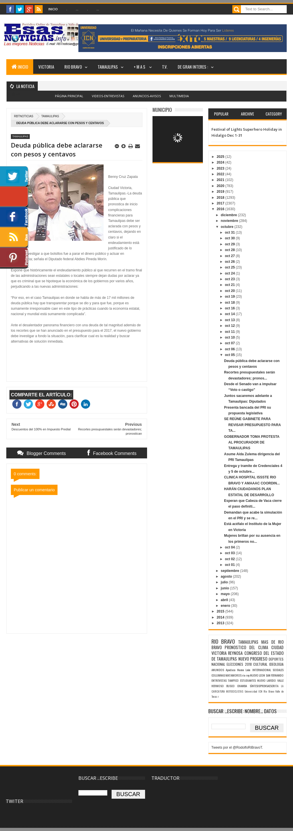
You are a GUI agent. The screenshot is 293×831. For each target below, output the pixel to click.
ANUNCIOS (217, 669)
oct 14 (230, 314)
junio (225, 588)
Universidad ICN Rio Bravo (259, 691)
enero (226, 606)
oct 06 (230, 349)
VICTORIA (46, 66)
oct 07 (230, 343)
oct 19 (230, 297)
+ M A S (140, 66)
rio (243, 675)
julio (225, 582)
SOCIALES (278, 669)
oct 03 (230, 553)
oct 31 (230, 232)
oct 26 (230, 262)
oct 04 (230, 547)
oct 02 (230, 559)
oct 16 (230, 308)
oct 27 (230, 256)
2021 (221, 180)
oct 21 (230, 285)
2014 (221, 617)
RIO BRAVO (73, 66)
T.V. (164, 66)
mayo (226, 594)
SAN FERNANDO (275, 675)
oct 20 (230, 291)
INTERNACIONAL (261, 669)
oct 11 (230, 332)
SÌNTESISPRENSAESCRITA (264, 685)
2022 (221, 174)
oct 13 (230, 320)
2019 (221, 192)
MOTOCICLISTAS (234, 691)
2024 (221, 162)
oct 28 (230, 250)
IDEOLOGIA (276, 664)
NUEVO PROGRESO (253, 659)
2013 (221, 623)
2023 (221, 168)
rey (248, 675)
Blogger (159, 99)
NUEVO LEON (257, 675)
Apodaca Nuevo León (238, 669)
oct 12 (230, 326)
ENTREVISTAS (219, 680)
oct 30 (230, 238)
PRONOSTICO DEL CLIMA (246, 647)
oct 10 (230, 337)
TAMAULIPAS (108, 66)
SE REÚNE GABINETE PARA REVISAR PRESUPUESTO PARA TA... (252, 425)
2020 (221, 186)
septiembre (230, 571)
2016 (221, 209)
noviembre (230, 221)
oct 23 (230, 279)
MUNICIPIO (162, 109)
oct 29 (230, 244)
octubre (227, 227)
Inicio (53, 9)
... (77, 9)
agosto (227, 576)
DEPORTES (276, 659)
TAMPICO (233, 680)
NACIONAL (218, 664)
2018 (221, 198)
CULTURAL (260, 664)
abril (225, 600)
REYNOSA (235, 653)
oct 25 (230, 267)
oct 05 (230, 355)
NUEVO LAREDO (266, 680)
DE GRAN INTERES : (193, 66)
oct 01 (230, 565)
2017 (221, 203)
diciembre (229, 215)
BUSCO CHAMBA (236, 685)
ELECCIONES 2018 (239, 664)
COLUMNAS (218, 675)
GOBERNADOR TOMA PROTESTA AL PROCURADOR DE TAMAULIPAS (251, 442)
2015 (221, 611)
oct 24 (230, 273)
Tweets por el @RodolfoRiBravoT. (237, 747)
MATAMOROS (233, 675)
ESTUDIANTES (248, 680)
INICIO (19, 66)
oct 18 (230, 303)
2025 (221, 157)
